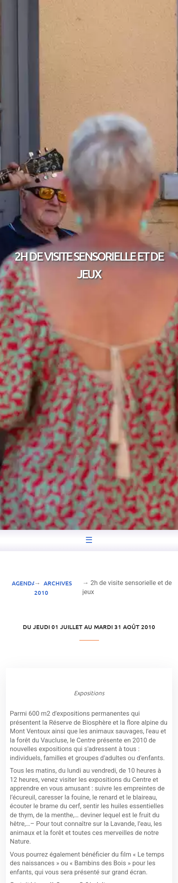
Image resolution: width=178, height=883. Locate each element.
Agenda (24, 583)
